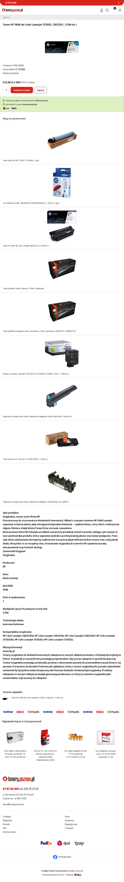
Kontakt (6, 824)
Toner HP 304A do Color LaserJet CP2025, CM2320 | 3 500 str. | (37, 697)
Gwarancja (69, 820)
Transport (69, 828)
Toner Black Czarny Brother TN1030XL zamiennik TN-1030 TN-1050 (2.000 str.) (15, 753)
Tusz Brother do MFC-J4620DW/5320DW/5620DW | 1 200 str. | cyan (31, 203)
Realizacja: (74, 874)
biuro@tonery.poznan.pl (13, 804)
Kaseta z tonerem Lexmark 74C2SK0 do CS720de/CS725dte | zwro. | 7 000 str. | (36, 373)
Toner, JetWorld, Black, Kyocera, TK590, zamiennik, (23, 288)
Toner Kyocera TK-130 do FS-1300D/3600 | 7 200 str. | (25, 459)
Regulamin (7, 820)
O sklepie (7, 816)
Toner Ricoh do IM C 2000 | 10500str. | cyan (21, 160)
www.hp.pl (9, 651)
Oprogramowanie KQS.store (53, 874)
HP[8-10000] (18, 65)
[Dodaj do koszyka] (22, 90)
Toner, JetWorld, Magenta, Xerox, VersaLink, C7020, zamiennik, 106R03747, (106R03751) (39, 331)
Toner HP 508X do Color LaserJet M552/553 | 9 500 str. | (26, 245)
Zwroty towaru (9, 831)
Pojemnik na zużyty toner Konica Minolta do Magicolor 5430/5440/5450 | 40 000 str (37, 416)
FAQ (4, 828)
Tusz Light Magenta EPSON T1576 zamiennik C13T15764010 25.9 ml (75, 753)
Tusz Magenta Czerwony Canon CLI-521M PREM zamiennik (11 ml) (105, 753)
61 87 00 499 (10, 2)
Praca (67, 816)
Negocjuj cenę (71, 824)
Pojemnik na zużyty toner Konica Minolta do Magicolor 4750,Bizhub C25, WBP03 (35, 501)
